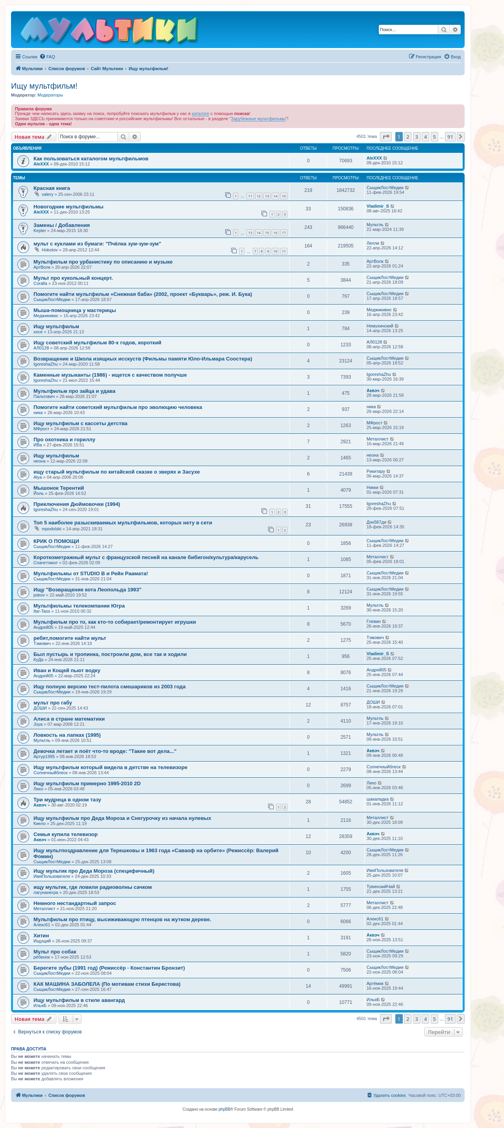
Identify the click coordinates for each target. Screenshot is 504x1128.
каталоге (200, 113)
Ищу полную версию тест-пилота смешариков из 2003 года (109, 686)
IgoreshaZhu (45, 364)
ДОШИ (40, 708)
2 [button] (407, 136)
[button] (386, 136)
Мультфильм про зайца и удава (74, 391)
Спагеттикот (45, 562)
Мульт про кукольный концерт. (73, 278)
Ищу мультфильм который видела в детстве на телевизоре (110, 767)
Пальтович (44, 396)
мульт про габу (52, 703)
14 (275, 196)
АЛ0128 (41, 348)
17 (284, 232)
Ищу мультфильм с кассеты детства (80, 423)
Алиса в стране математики (69, 719)
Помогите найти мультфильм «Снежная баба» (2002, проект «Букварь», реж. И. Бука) (142, 294)
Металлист (378, 439)
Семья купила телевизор (65, 834)
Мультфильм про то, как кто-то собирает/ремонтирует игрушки (114, 622)
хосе (38, 331)
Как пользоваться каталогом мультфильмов (90, 159)
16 (275, 232)
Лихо (38, 788)
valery (47, 194)
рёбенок (41, 957)
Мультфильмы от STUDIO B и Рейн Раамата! (90, 573)
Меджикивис (46, 315)
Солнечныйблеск (50, 772)
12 (259, 196)
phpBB (224, 1109)
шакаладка (378, 799)
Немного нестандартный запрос (74, 903)
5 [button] (434, 136)
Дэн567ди (376, 522)
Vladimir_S (378, 206)
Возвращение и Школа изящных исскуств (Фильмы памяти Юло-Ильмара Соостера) (142, 359)
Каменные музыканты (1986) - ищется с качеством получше (110, 375)
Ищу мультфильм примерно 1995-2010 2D (87, 783)
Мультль (375, 224)
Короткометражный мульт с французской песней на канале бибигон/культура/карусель (145, 557)
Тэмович (42, 643)
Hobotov (50, 249)
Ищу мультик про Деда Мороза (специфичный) (93, 871)
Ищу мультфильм (56, 326)
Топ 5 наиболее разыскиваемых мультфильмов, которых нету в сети (122, 523)
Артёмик (375, 983)
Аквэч (373, 390)
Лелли (373, 243)
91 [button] (450, 136)
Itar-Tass (41, 611)
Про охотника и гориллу (64, 439)
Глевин (374, 621)
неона (39, 461)
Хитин (41, 935)
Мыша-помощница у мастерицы (74, 310)
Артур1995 (44, 756)
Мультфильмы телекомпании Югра (79, 606)
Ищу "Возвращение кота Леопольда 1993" (87, 590)
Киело (39, 823)
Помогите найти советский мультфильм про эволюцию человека (117, 407)
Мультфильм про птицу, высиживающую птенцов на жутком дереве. (122, 919)
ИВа (37, 444)
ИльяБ (39, 1005)
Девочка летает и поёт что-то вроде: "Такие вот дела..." (104, 751)
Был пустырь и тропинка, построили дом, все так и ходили (110, 654)
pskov (39, 595)
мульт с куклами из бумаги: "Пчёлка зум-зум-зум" (97, 244)
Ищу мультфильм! (44, 86)
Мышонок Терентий (58, 488)
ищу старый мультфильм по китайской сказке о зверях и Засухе (116, 472)
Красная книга (51, 188)
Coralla (40, 283)
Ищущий (42, 940)
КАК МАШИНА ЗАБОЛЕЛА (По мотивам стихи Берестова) (106, 984)
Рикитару (376, 471)
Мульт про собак (54, 952)
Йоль (38, 493)
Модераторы (50, 95)
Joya (38, 724)
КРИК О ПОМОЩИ (56, 541)
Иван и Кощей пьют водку (66, 670)
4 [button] (425, 136)
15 (284, 196)
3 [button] (416, 136)
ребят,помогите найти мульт (69, 638)
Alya (37, 477)
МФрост (41, 428)
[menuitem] (47, 56)
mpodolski (51, 528)
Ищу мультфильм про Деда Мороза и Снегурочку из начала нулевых (122, 818)
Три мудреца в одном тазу (67, 800)
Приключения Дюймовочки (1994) (76, 504)
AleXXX (41, 164)
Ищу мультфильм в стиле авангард (79, 1000)
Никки (372, 487)
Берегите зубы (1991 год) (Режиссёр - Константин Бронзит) (109, 968)
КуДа (38, 659)
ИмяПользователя (51, 876)
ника (38, 412)
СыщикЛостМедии (385, 187)
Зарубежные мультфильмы (258, 118)
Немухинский (380, 325)
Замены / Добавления (61, 225)
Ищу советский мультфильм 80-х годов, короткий (97, 343)
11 (250, 196)
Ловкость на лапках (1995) (67, 735)
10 (275, 251)
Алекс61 (41, 924)
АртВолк (41, 267)
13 (267, 196)
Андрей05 (43, 627)
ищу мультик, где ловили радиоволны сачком (92, 887)
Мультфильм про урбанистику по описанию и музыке (102, 262)
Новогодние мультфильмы (68, 207)
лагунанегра (45, 892)
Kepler (39, 230)
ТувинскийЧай (381, 886)
